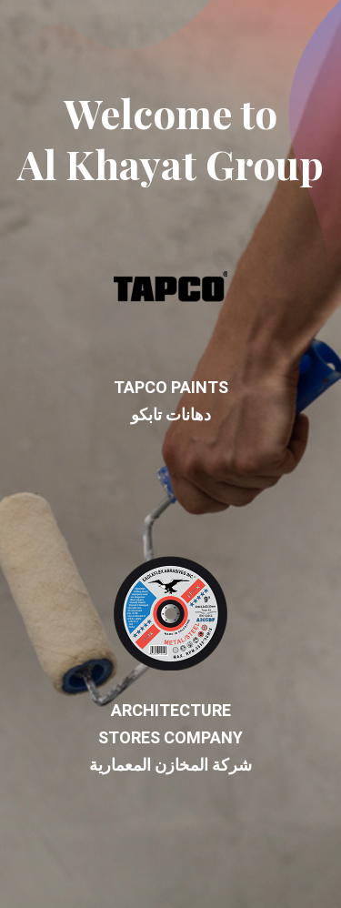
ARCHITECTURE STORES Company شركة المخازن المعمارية (170, 667)
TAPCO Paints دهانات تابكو (171, 330)
